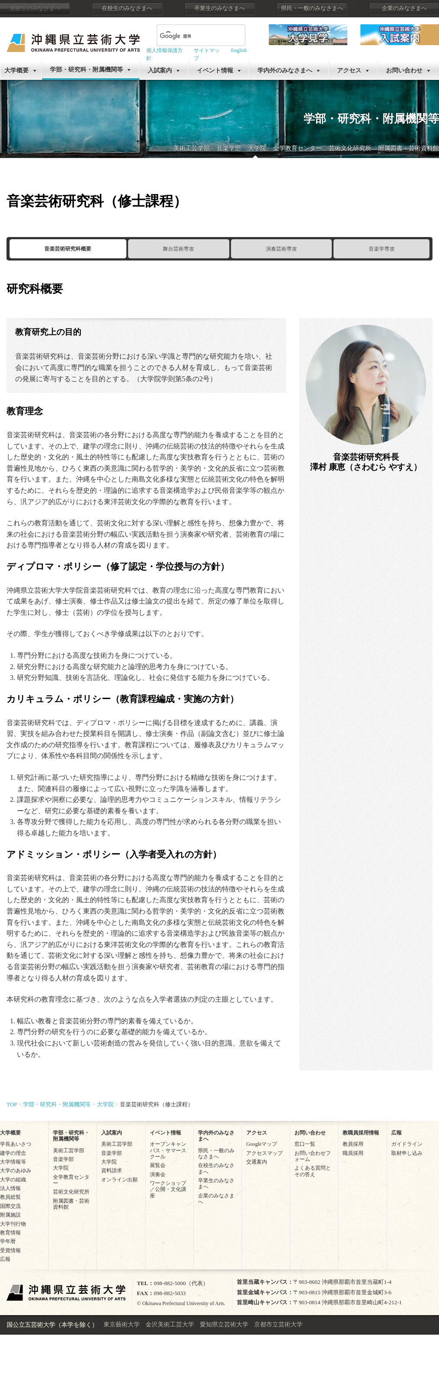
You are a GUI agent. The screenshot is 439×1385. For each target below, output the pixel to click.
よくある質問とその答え (312, 1171)
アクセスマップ (264, 1153)
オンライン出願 (119, 1180)
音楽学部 (229, 148)
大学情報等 (13, 1162)
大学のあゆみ (15, 1170)
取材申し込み (406, 1153)
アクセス (349, 70)
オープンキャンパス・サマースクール (168, 1150)
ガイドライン (406, 1144)
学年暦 (8, 1241)
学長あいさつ (15, 1144)
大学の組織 (13, 1180)
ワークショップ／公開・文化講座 (168, 1189)
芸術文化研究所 (350, 148)
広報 (5, 1259)
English (239, 50)
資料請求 (111, 1170)
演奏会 (157, 1174)
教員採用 (353, 1144)
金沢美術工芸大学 (169, 1324)
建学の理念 (13, 1153)
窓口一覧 (304, 1144)
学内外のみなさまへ (284, 70)
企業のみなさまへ (404, 8)
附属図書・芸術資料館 (408, 148)
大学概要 (16, 70)
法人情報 (10, 1188)
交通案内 (256, 1162)
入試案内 (160, 70)
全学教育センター (297, 148)
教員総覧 (10, 1197)
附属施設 (10, 1215)
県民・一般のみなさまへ (312, 8)
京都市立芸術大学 (278, 1324)
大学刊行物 (13, 1224)
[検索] (190, 36)
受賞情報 (10, 1250)
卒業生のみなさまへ (219, 8)
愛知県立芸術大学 (224, 1324)
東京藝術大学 (121, 1324)
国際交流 (10, 1206)
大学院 (257, 148)
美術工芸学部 (191, 148)
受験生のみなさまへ (35, 8)
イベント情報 (215, 70)
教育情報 (10, 1233)
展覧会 (157, 1165)
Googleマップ (261, 1144)
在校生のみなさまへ (127, 8)
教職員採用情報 (361, 1133)
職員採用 (353, 1153)
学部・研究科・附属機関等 (86, 69)
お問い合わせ (404, 70)
